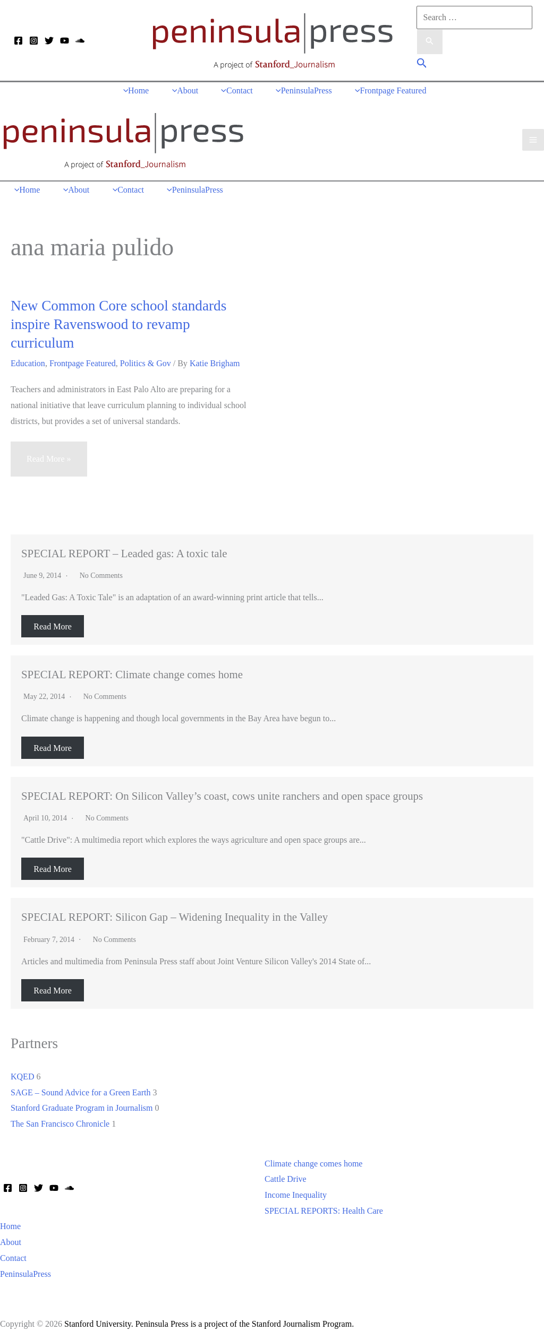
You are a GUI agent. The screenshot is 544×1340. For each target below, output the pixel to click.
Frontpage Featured (82, 360)
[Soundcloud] (79, 41)
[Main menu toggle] (533, 138)
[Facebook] (18, 41)
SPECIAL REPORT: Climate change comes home (132, 671)
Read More (52, 623)
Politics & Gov (145, 360)
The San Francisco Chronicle (60, 1121)
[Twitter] (49, 41)
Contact (13, 1255)
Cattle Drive (286, 1176)
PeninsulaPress (25, 1271)
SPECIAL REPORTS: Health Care (324, 1208)
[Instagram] (33, 41)
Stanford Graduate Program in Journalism (82, 1105)
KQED (22, 1073)
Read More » (48, 461)
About (10, 1239)
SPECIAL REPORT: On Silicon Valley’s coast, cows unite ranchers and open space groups (222, 793)
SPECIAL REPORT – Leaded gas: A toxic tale (124, 550)
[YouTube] (64, 41)
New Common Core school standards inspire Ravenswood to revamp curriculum (118, 322)
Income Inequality (296, 1192)
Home (10, 1223)
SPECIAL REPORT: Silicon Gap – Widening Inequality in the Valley (174, 914)
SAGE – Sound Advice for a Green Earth (81, 1089)
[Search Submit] (429, 42)
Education (28, 360)
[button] (422, 64)
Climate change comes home (313, 1160)
